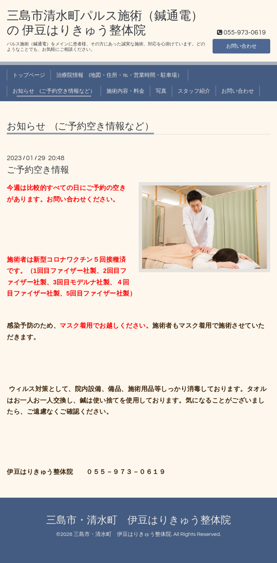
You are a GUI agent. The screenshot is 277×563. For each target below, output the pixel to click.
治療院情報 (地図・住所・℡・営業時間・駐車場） (119, 75)
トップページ (29, 75)
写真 (161, 91)
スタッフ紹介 (194, 91)
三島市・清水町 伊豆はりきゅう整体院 (138, 520)
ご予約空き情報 (38, 170)
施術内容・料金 (125, 91)
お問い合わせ (241, 45)
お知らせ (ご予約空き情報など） (54, 91)
